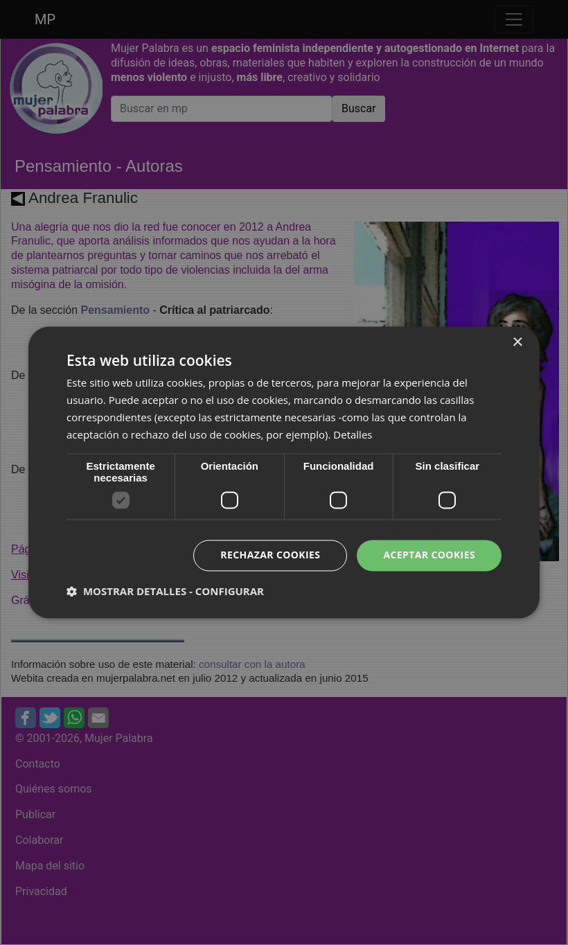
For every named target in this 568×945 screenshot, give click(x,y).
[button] (165, 591)
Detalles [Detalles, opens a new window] (352, 434)
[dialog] (284, 472)
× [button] (517, 342)
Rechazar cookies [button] (270, 555)
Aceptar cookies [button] (429, 555)
